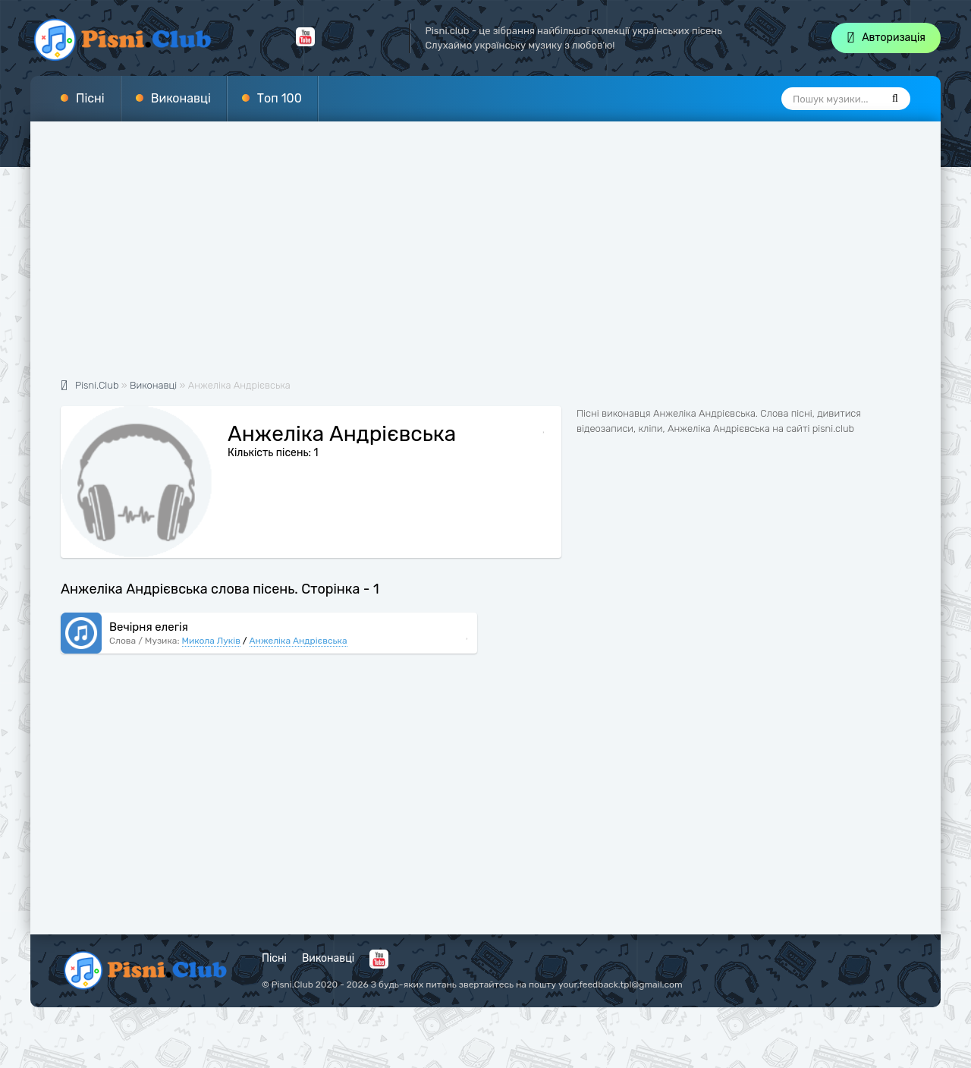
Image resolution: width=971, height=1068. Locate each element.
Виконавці (181, 98)
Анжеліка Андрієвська (298, 640)
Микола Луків (211, 640)
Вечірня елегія (148, 627)
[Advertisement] (485, 258)
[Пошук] (895, 98)
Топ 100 (279, 98)
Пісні (90, 98)
